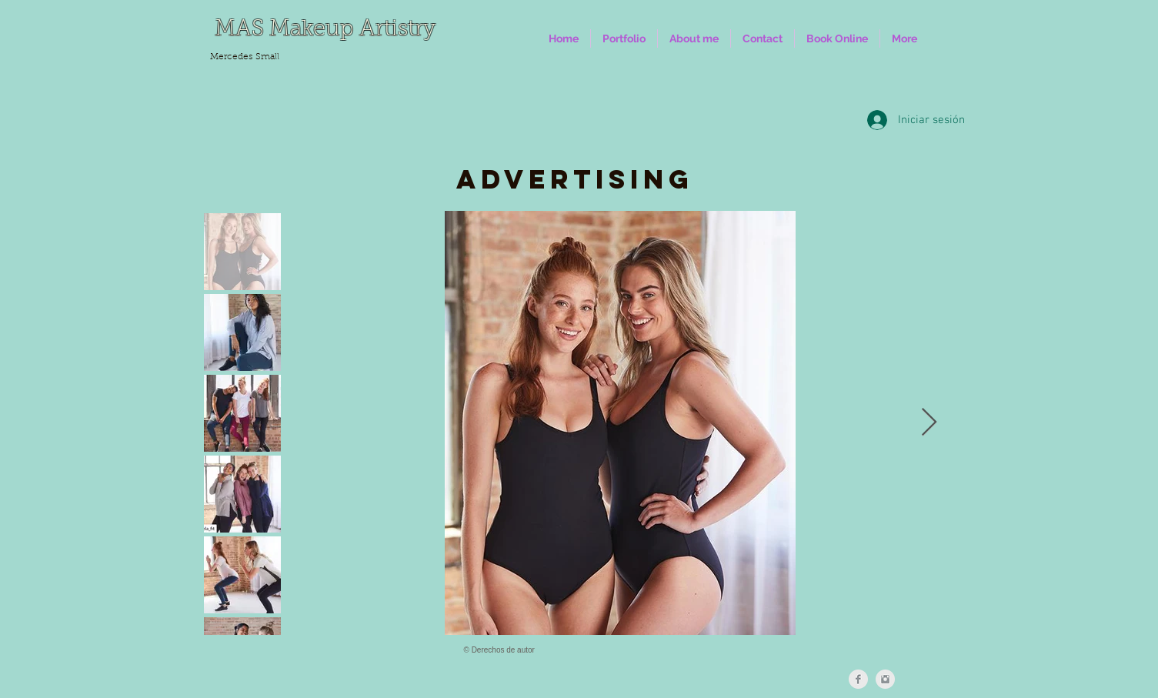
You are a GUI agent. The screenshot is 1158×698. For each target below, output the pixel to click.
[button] (624, 38)
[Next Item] (929, 423)
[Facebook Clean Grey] (858, 679)
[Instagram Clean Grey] (885, 679)
